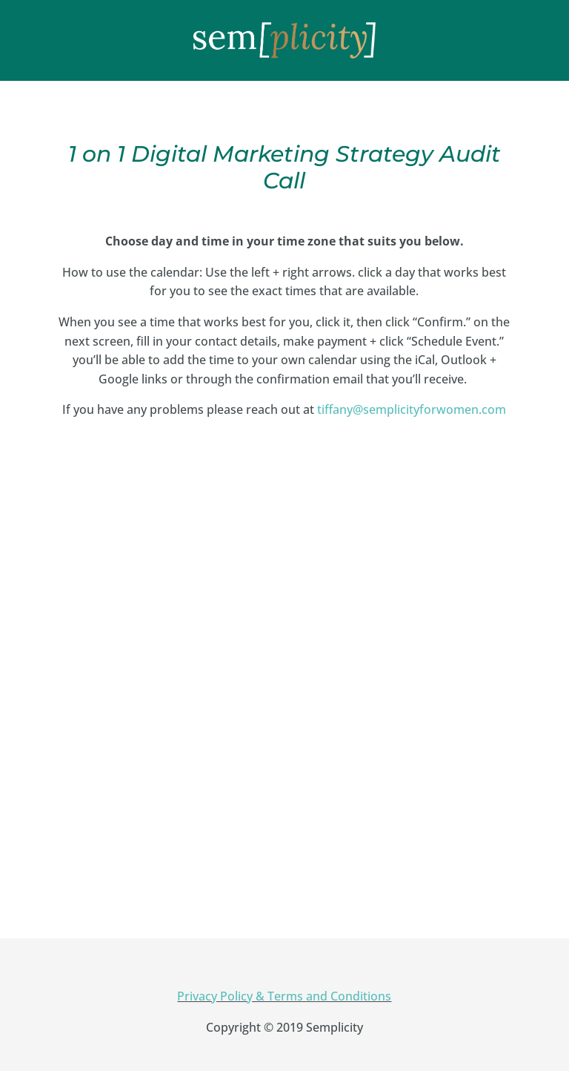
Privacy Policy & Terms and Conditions (284, 996)
